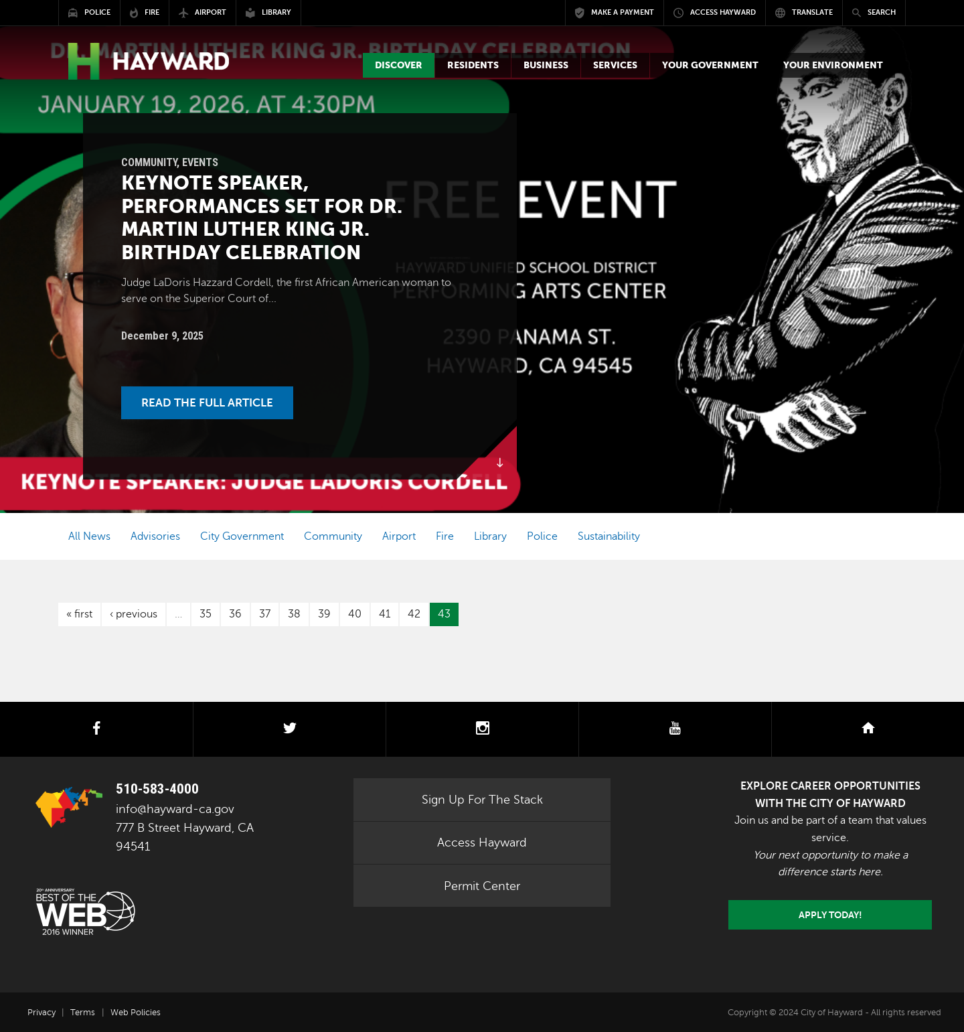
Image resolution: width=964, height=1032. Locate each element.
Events (200, 162)
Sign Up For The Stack (482, 799)
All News (89, 536)
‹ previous (133, 614)
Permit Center (482, 886)
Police (542, 536)
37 (264, 614)
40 (355, 614)
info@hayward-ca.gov (175, 809)
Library (490, 536)
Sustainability (609, 536)
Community (149, 162)
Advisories (155, 536)
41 (384, 614)
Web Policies (135, 1012)
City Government (242, 536)
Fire (445, 536)
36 (235, 614)
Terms (82, 1012)
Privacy (41, 1012)
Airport (399, 536)
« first (79, 614)
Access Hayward (482, 842)
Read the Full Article (207, 402)
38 (294, 614)
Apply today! (830, 914)
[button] (398, 65)
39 (324, 614)
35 (205, 614)
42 (414, 614)
